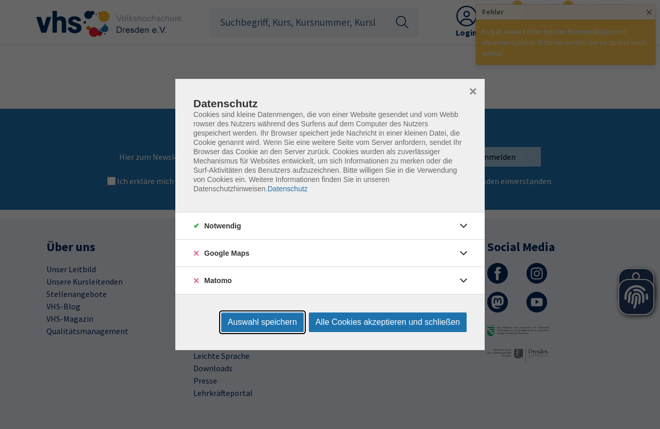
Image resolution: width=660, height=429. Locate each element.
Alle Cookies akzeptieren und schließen (388, 322)
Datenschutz (288, 189)
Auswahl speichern (262, 322)
